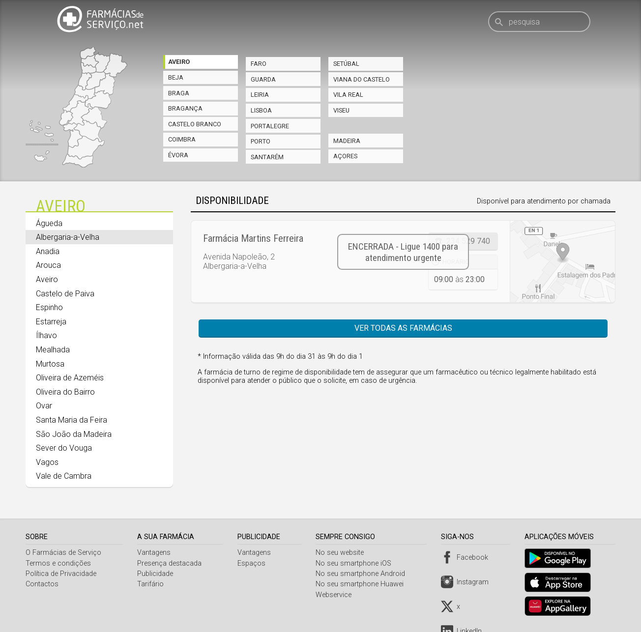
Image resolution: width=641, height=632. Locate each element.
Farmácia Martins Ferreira (253, 238)
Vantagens (155, 552)
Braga (178, 93)
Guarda (263, 79)
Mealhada (53, 349)
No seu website (343, 552)
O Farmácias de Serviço (63, 552)
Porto (260, 141)
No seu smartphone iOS (356, 563)
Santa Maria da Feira (71, 420)
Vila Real (348, 94)
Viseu (341, 110)
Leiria (260, 94)
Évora (178, 155)
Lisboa (261, 110)
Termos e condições (58, 563)
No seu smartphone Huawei (363, 584)
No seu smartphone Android (363, 574)
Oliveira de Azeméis (70, 377)
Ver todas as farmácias (403, 328)
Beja (175, 77)
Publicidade (156, 574)
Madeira (346, 140)
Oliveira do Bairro (65, 392)
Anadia (47, 251)
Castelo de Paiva (65, 293)
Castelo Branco (194, 124)
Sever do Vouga (64, 448)
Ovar (44, 405)
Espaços (253, 563)
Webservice (336, 595)
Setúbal (346, 63)
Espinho (49, 307)
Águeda (49, 223)
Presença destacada (170, 563)
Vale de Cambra (63, 476)
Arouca (48, 265)
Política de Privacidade (61, 574)
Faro (258, 63)
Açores (345, 156)
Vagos (47, 462)
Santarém (267, 157)
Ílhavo (46, 335)
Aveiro (179, 61)
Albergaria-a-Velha (67, 237)
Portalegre (270, 126)
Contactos (42, 584)
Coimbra (182, 139)
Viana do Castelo (361, 79)
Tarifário (151, 584)
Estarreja (51, 321)
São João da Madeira (74, 434)
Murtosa (50, 364)
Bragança (185, 108)
